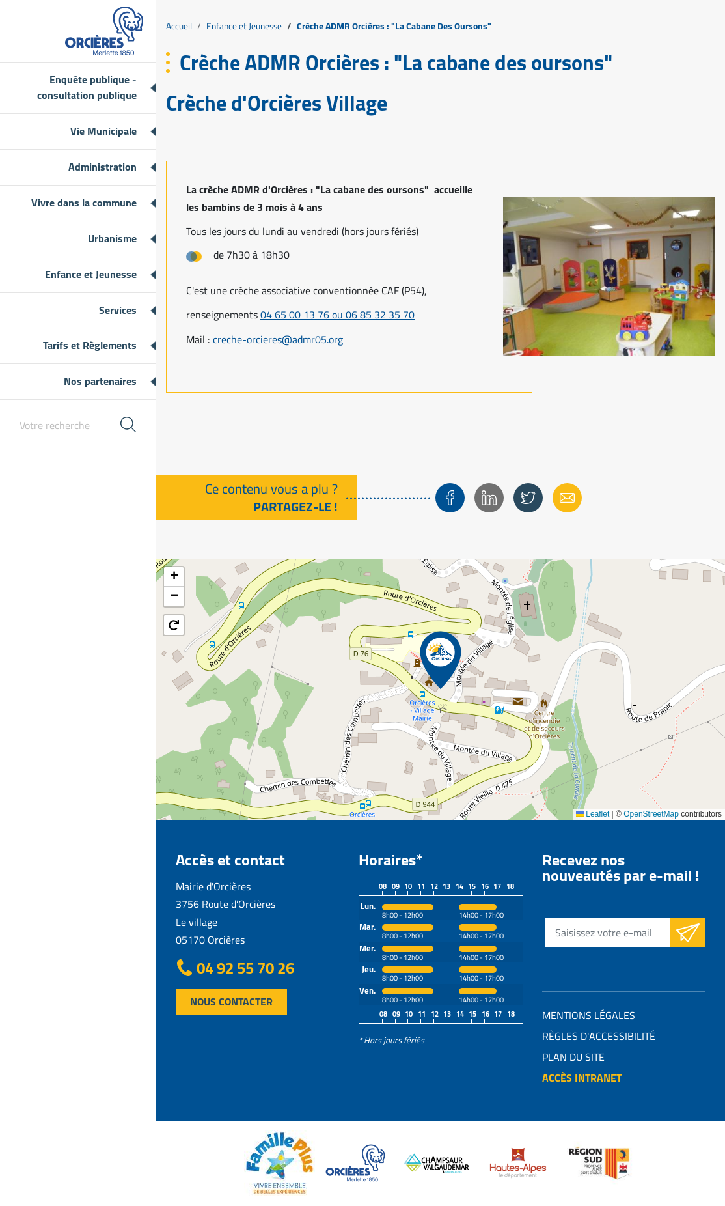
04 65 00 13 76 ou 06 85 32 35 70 (337, 314)
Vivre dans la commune (84, 202)
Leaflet (592, 814)
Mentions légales (588, 1015)
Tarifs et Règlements (90, 345)
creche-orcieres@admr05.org (278, 339)
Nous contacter (231, 1001)
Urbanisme (112, 238)
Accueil (179, 26)
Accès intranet (582, 1077)
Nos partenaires (100, 381)
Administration (102, 166)
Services (118, 310)
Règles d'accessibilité (598, 1036)
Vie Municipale (103, 131)
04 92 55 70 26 (245, 968)
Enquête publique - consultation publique (87, 87)
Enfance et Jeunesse (91, 274)
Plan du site (573, 1057)
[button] (440, 660)
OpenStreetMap (651, 814)
